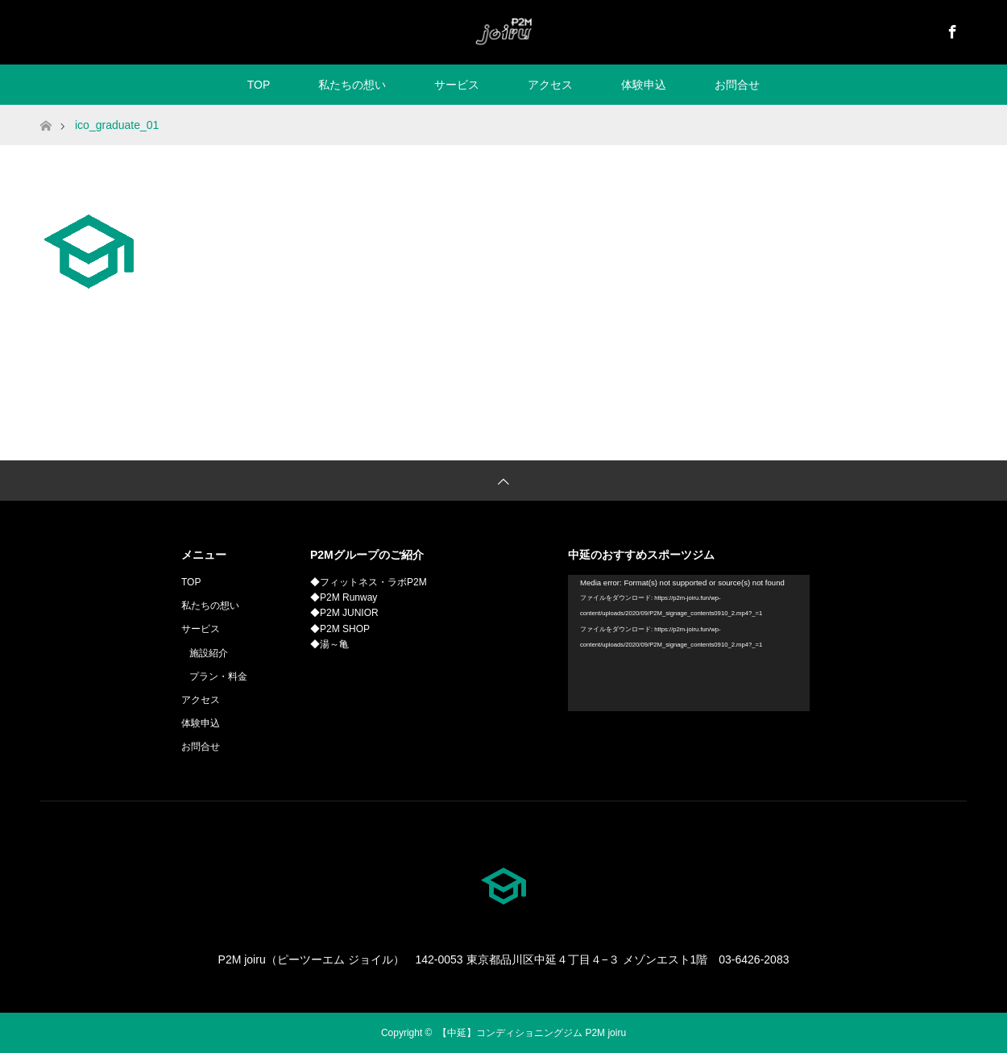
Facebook (951, 29)
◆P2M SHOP (340, 629)
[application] (689, 643)
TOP (259, 84)
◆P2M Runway (343, 597)
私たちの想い (352, 84)
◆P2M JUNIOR (344, 612)
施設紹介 (208, 653)
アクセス (550, 84)
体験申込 (643, 84)
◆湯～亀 (329, 644)
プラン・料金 (218, 676)
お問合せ (737, 84)
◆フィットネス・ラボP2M (368, 582)
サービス (456, 84)
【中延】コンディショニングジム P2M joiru (531, 1032)
